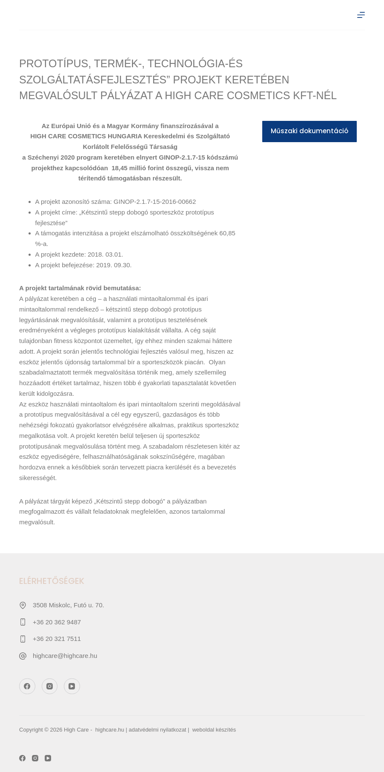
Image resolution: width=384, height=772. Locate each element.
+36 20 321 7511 (57, 638)
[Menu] (361, 15)
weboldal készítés (214, 729)
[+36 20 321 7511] (22, 639)
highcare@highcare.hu (65, 655)
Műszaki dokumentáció (309, 130)
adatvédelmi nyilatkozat (157, 729)
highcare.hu (109, 729)
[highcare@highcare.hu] (22, 656)
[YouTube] (72, 686)
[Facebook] (27, 686)
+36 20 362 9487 (57, 622)
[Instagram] (50, 686)
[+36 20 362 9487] (22, 622)
